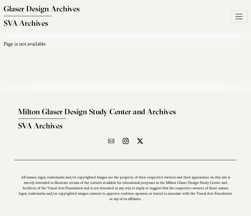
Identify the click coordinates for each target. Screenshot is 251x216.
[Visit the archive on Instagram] (126, 141)
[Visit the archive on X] (140, 141)
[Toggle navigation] (239, 16)
